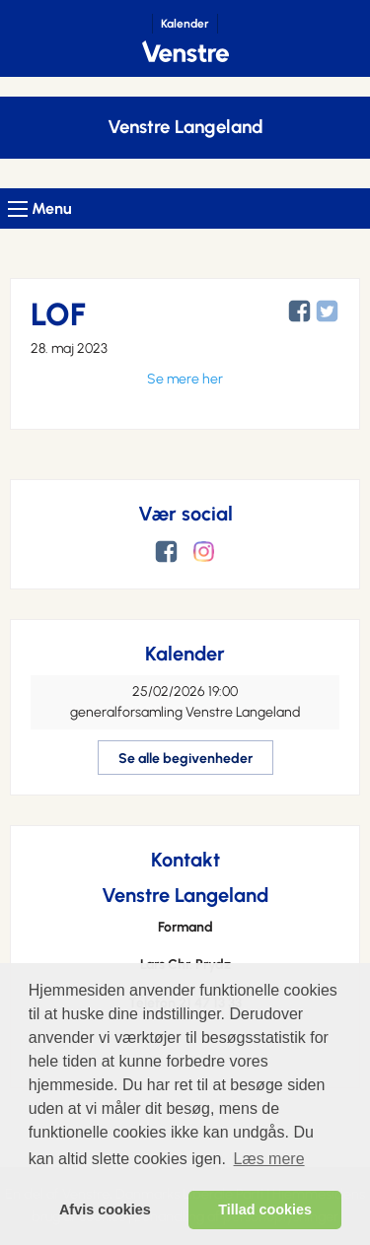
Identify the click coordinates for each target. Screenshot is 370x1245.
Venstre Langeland (185, 127)
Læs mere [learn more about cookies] (269, 1158)
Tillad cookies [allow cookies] (265, 1209)
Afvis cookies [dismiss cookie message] (105, 1209)
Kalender (185, 24)
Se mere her (185, 379)
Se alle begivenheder (185, 758)
